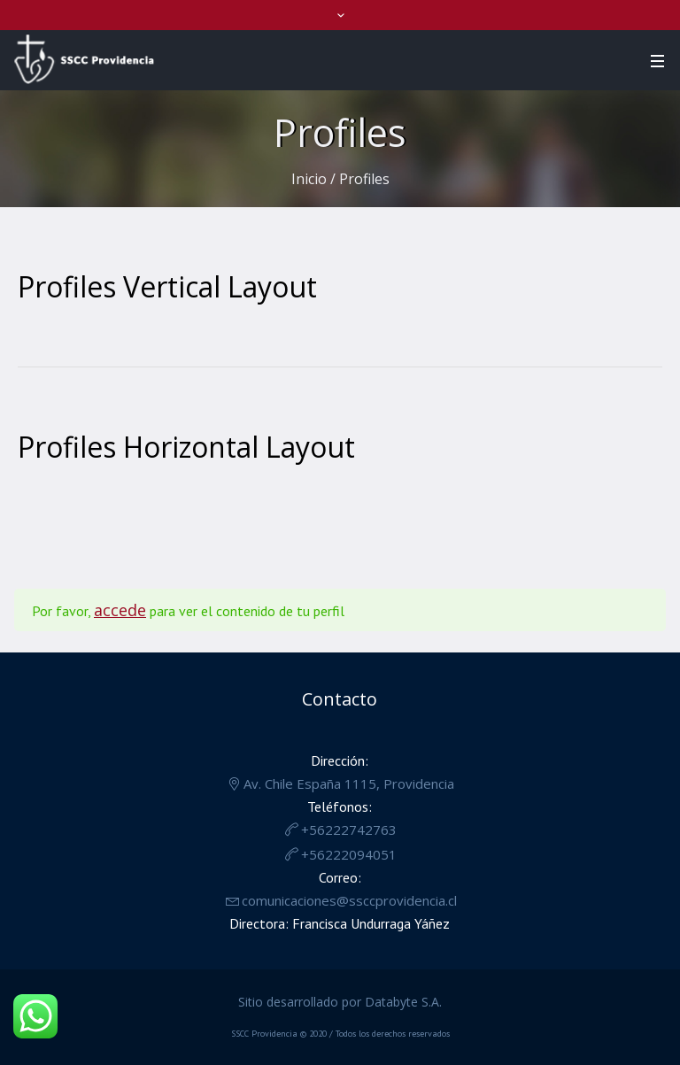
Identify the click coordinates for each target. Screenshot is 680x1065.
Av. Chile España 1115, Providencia (348, 783)
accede (120, 610)
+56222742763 (349, 829)
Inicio (309, 179)
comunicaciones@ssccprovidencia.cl (349, 900)
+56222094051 (349, 854)
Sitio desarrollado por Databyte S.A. (340, 1001)
